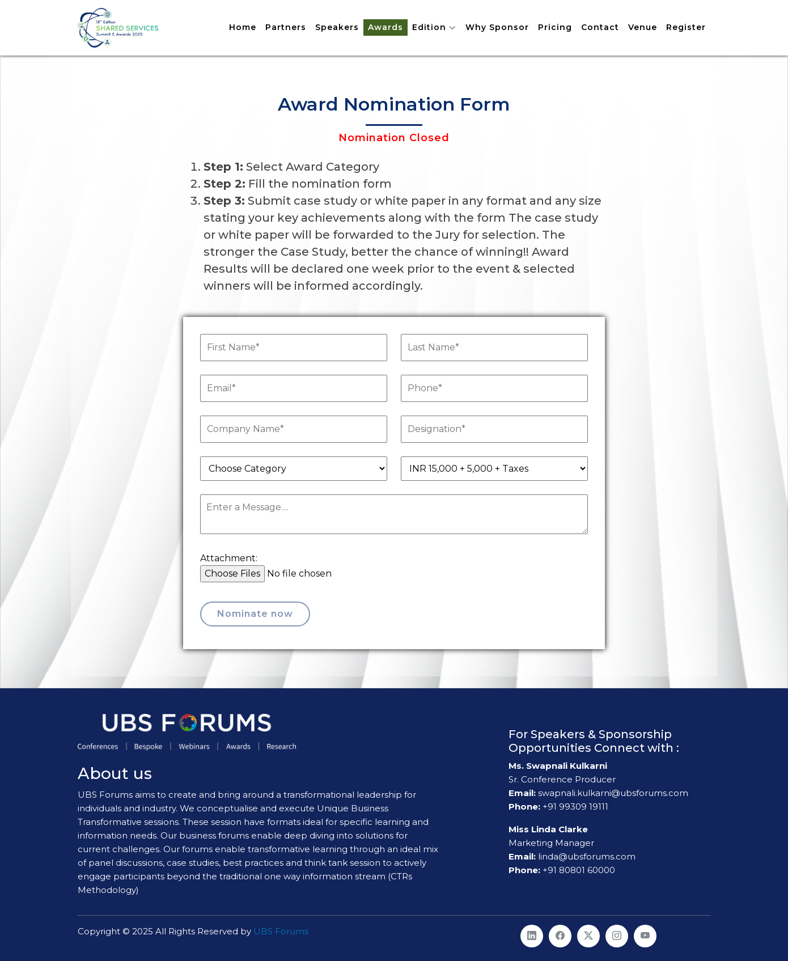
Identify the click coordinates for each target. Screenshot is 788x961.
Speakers (337, 27)
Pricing (555, 27)
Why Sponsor (497, 27)
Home (242, 27)
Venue (642, 27)
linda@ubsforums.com (586, 856)
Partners (285, 27)
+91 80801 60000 (579, 870)
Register (686, 27)
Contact (600, 27)
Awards (385, 27)
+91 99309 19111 (575, 806)
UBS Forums (280, 931)
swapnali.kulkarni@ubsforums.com (612, 793)
